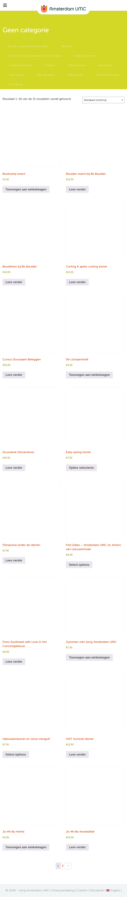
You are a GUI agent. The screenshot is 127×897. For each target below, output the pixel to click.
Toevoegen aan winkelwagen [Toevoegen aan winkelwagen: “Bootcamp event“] (25, 189)
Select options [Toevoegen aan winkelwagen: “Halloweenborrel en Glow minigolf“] (15, 754)
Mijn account (76, 65)
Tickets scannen (84, 55)
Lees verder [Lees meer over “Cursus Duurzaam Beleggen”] (13, 375)
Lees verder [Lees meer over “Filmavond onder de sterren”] (13, 560)
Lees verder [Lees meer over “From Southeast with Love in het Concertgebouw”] (13, 661)
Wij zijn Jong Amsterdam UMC (28, 46)
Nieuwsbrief (75, 74)
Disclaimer (16, 84)
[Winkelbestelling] (103, 100)
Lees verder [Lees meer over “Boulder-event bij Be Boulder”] (77, 189)
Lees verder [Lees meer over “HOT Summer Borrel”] (77, 754)
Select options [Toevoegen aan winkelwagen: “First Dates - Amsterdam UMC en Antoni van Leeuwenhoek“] (79, 564)
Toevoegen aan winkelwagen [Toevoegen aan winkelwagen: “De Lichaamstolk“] (89, 375)
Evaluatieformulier (107, 74)
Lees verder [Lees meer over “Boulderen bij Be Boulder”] (13, 282)
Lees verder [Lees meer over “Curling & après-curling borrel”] (77, 282)
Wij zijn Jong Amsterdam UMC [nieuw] (35, 55)
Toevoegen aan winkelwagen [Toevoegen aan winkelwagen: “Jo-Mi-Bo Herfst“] (25, 847)
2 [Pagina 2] (63, 865)
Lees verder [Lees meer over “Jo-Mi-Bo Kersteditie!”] (77, 847)
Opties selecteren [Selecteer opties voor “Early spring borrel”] (81, 467)
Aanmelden (105, 65)
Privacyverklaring (20, 65)
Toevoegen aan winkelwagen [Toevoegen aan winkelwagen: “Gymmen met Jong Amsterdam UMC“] (89, 657)
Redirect (66, 46)
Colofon (49, 65)
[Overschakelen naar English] (113, 890)
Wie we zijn (17, 74)
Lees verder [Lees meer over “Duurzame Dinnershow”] (13, 467)
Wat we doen (46, 74)
